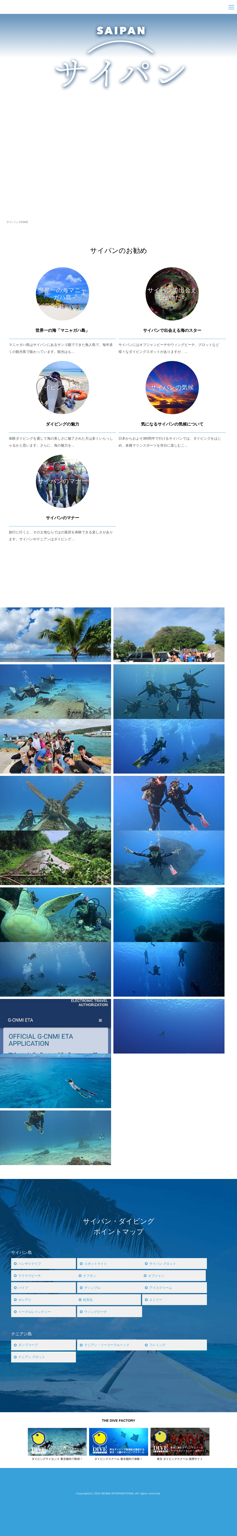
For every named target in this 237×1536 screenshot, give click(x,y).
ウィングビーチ (96, 1312)
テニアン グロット (32, 1357)
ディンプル (93, 1288)
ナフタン (90, 1276)
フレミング (158, 1345)
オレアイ (25, 1300)
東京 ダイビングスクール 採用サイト (180, 1459)
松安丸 (88, 1300)
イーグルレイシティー (35, 1312)
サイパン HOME (17, 222)
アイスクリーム (161, 1288)
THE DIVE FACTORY (118, 1420)
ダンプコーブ (28, 1345)
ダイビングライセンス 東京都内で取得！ (57, 1459)
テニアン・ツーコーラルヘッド (108, 1345)
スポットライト (96, 1263)
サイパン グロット (163, 1263)
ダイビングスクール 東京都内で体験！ (118, 1459)
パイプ (23, 1288)
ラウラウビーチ (30, 1276)
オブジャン (156, 1276)
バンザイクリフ (30, 1263)
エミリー (156, 1300)
